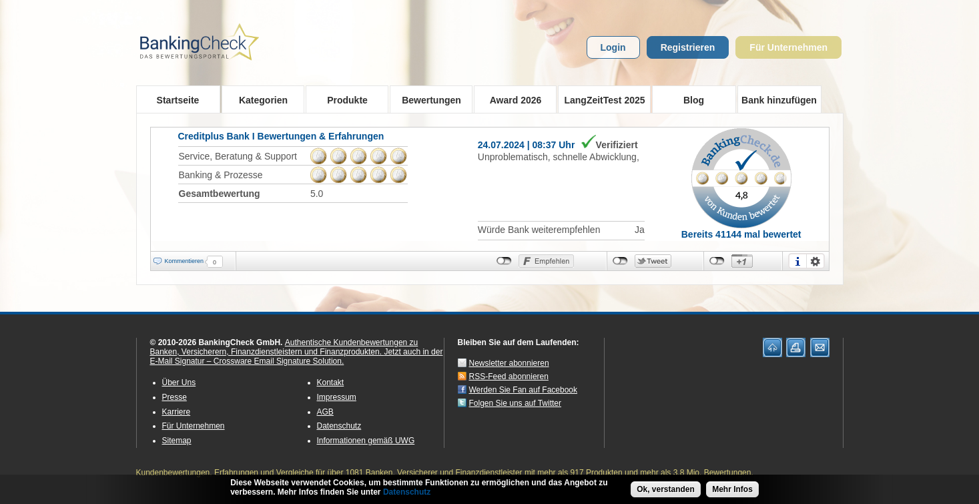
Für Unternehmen (788, 47)
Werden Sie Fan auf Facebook (523, 390)
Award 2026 (511, 99)
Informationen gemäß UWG (366, 440)
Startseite (178, 100)
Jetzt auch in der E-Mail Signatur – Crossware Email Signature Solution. (296, 356)
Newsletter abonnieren (509, 363)
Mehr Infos (732, 490)
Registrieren (688, 47)
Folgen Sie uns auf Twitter (515, 403)
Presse (174, 397)
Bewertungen (427, 99)
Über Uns (179, 382)
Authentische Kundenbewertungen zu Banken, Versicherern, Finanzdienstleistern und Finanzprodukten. (284, 347)
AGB (325, 412)
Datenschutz (339, 426)
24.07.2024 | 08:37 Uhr (526, 145)
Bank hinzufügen (779, 100)
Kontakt (330, 382)
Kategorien (259, 99)
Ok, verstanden (666, 490)
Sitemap (177, 440)
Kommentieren (184, 261)
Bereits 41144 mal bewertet (741, 234)
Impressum (336, 397)
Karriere (176, 412)
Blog (693, 100)
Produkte (343, 99)
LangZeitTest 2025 (601, 99)
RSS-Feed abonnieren (509, 376)
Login (613, 47)
